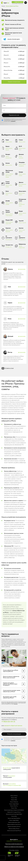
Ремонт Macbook (14, 801)
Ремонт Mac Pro (14, 806)
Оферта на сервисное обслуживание (14, 846)
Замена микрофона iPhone (14, 826)
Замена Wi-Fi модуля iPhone (14, 812)
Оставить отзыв (9, 368)
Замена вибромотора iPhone (14, 824)
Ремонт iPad (14, 799)
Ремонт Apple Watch (14, 820)
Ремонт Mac (14, 808)
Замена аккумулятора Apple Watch (14, 814)
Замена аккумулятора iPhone (14, 830)
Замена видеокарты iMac (14, 822)
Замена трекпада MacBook (14, 818)
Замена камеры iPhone (14, 828)
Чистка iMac (14, 816)
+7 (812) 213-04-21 (18, 2)
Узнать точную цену (13, 39)
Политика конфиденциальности (14, 843)
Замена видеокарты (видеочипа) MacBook (14, 810)
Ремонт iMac (14, 797)
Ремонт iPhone (14, 795)
